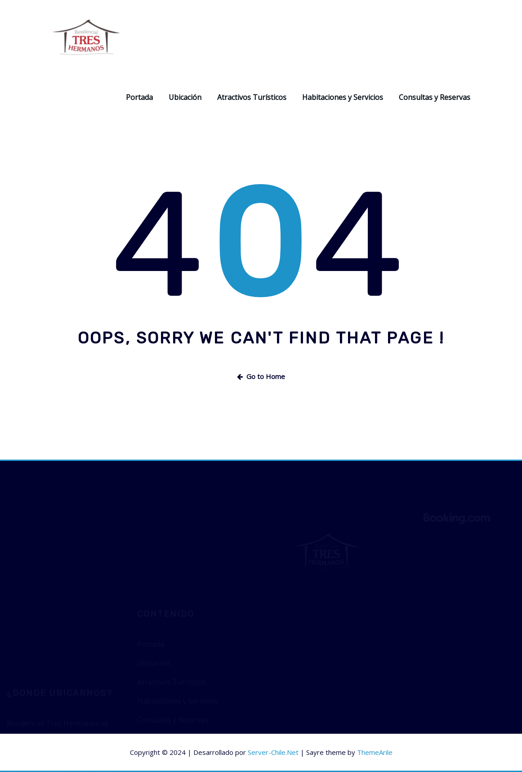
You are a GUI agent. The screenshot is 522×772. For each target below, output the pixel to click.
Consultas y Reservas (434, 97)
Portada (139, 97)
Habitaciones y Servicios (342, 97)
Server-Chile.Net (273, 752)
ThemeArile (375, 752)
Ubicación (185, 97)
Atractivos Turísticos (251, 97)
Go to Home (261, 376)
